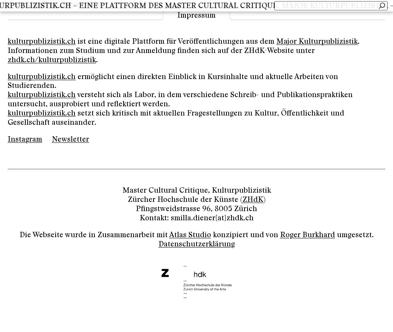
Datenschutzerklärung (197, 244)
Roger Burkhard (307, 235)
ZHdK (253, 199)
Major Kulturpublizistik (317, 41)
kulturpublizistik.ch (42, 41)
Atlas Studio (190, 235)
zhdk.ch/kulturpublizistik (52, 60)
